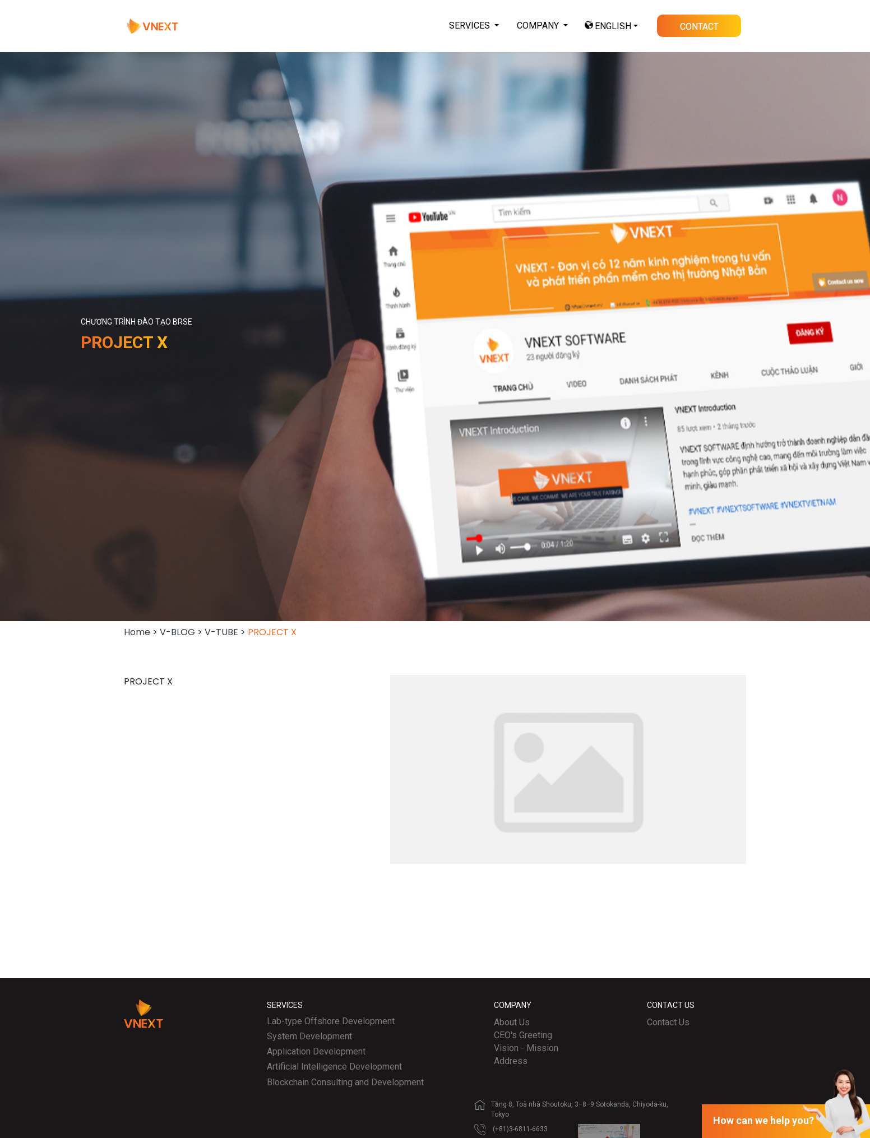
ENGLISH (613, 26)
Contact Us (668, 1022)
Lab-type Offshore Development (331, 1021)
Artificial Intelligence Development (334, 1066)
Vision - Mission (526, 1048)
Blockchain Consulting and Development (345, 1082)
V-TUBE (221, 632)
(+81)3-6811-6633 (520, 1129)
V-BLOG (177, 632)
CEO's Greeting (523, 1035)
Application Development (316, 1051)
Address (510, 1061)
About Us (512, 1022)
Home (137, 632)
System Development (309, 1036)
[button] (474, 26)
